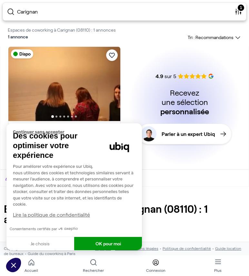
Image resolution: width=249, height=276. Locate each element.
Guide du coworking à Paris (51, 253)
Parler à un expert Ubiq (183, 134)
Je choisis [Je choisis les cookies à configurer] (40, 243)
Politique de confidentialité (187, 248)
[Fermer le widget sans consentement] (77, 132)
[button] (13, 265)
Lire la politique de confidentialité (51, 214)
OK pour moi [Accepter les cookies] (108, 243)
